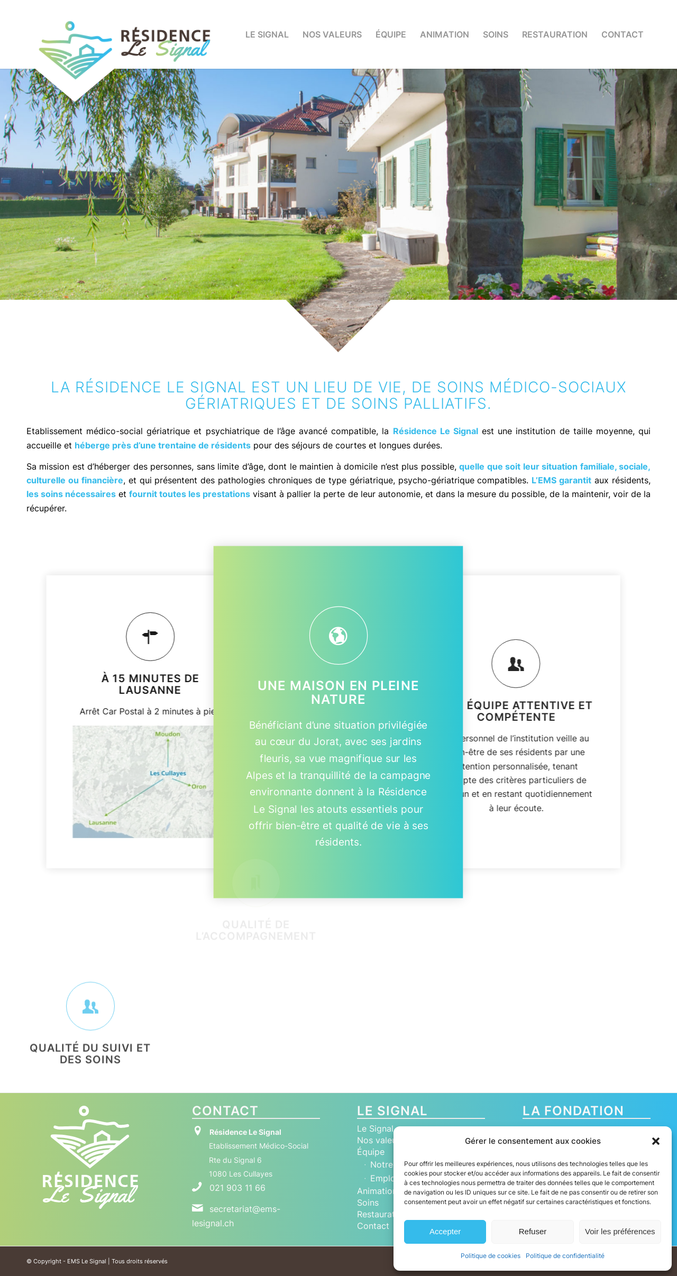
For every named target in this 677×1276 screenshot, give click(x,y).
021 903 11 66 (237, 1187)
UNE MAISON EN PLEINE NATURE (338, 691)
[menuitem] (267, 34)
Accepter (445, 1231)
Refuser (533, 1231)
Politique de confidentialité (565, 1256)
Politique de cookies (490, 1256)
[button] (656, 1141)
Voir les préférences (620, 1231)
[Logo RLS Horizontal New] (124, 50)
